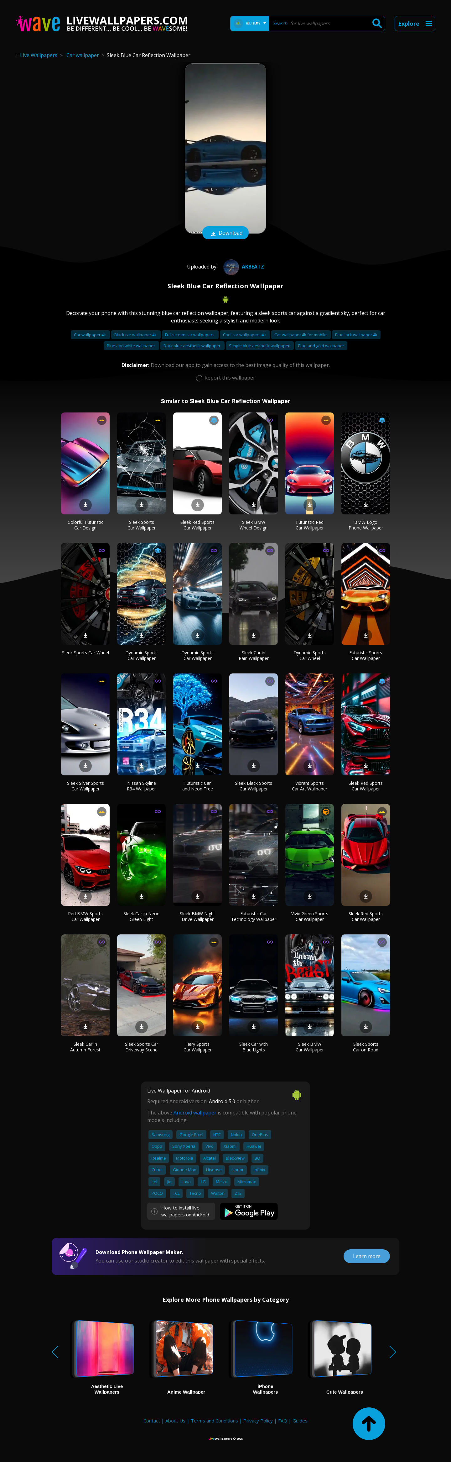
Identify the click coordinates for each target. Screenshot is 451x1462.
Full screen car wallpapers (190, 335)
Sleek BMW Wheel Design (253, 525)
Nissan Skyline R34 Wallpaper (141, 786)
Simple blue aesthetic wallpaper (260, 345)
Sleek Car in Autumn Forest (85, 1047)
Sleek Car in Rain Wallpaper (254, 655)
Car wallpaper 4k (90, 335)
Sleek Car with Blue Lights (253, 1047)
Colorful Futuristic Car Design (85, 525)
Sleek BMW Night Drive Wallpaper (197, 916)
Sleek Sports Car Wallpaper (141, 525)
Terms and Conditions (214, 1420)
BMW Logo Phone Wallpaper (366, 525)
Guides (300, 1420)
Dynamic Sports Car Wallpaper (141, 655)
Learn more (367, 1256)
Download (225, 233)
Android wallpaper (195, 1112)
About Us (175, 1420)
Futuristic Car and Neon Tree (197, 786)
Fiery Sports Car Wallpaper (198, 1047)
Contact (151, 1420)
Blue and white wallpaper (131, 345)
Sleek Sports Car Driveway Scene (141, 1047)
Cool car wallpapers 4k (245, 335)
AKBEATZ (243, 266)
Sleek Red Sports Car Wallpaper (197, 525)
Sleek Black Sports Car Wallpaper (253, 786)
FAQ (282, 1420)
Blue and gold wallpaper (321, 345)
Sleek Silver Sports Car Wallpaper (85, 786)
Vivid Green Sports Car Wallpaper (309, 916)
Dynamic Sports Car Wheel (309, 655)
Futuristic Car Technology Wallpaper (253, 916)
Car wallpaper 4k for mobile (301, 335)
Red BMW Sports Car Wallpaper (85, 916)
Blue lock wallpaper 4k (356, 335)
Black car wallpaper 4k (136, 335)
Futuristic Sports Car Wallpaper (365, 655)
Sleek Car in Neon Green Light (141, 916)
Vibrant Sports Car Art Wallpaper (309, 786)
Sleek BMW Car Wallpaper (310, 1047)
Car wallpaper (82, 55)
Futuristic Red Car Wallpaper (310, 525)
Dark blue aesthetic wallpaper (192, 345)
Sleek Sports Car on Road (365, 1047)
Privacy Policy (258, 1420)
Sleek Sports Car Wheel (85, 653)
